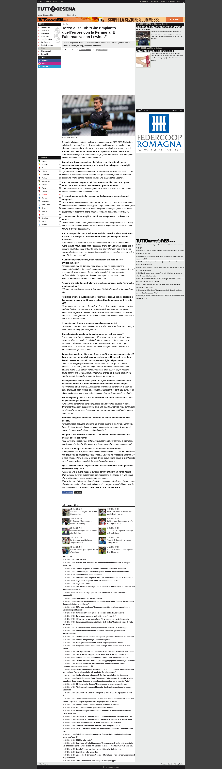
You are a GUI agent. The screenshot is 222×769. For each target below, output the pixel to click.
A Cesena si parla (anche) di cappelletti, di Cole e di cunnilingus (102, 628)
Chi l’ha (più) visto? (84, 740)
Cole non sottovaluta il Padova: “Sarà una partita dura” (98, 725)
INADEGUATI (81, 560)
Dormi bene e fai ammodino (87, 752)
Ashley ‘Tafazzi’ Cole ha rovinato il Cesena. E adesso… (98, 705)
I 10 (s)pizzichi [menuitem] (45, 39)
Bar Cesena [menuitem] (44, 42)
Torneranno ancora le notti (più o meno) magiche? (96, 616)
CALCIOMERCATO (143, 24)
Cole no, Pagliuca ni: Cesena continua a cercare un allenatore (101, 569)
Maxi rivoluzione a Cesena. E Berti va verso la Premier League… (102, 675)
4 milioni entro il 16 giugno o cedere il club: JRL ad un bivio (100, 613)
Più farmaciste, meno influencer (89, 575)
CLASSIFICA (44, 158)
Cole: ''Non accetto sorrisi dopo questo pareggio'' (96, 761)
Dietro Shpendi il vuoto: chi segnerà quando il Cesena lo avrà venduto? (105, 637)
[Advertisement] (130, 10)
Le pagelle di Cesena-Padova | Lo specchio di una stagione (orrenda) (104, 716)
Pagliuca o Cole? (83, 584)
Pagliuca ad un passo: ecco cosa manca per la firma (97, 581)
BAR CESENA (142, 48)
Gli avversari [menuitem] (45, 51)
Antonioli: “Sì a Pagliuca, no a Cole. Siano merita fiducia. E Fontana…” (104, 578)
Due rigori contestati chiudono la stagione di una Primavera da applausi (105, 651)
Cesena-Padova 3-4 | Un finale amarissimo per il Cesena (98, 722)
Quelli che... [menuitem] (44, 36)
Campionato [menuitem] (44, 27)
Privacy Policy (178, 764)
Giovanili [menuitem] (43, 54)
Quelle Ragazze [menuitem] (46, 45)
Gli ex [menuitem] (42, 48)
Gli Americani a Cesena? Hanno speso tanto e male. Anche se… (102, 684)
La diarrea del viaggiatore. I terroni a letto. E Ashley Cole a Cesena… (103, 654)
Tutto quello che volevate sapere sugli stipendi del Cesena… (100, 643)
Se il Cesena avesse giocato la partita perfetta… (95, 708)
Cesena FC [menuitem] (44, 33)
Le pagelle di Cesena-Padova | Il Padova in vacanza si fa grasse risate (104, 719)
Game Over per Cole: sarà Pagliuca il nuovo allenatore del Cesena (102, 572)
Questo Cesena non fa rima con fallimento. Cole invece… (99, 749)
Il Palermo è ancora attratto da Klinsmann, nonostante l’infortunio (102, 619)
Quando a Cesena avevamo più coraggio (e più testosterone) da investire (105, 661)
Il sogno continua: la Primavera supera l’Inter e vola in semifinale (102, 658)
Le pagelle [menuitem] (44, 30)
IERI (181, 110)
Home (41, 24)
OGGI (174, 110)
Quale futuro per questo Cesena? (89, 598)
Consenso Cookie (167, 764)
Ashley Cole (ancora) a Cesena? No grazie (93, 640)
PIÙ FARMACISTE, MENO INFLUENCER (155, 51)
